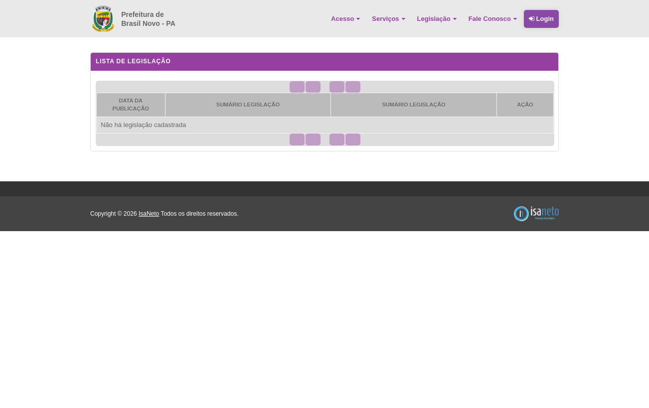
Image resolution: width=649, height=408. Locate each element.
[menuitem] (346, 19)
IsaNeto (149, 213)
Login (541, 18)
